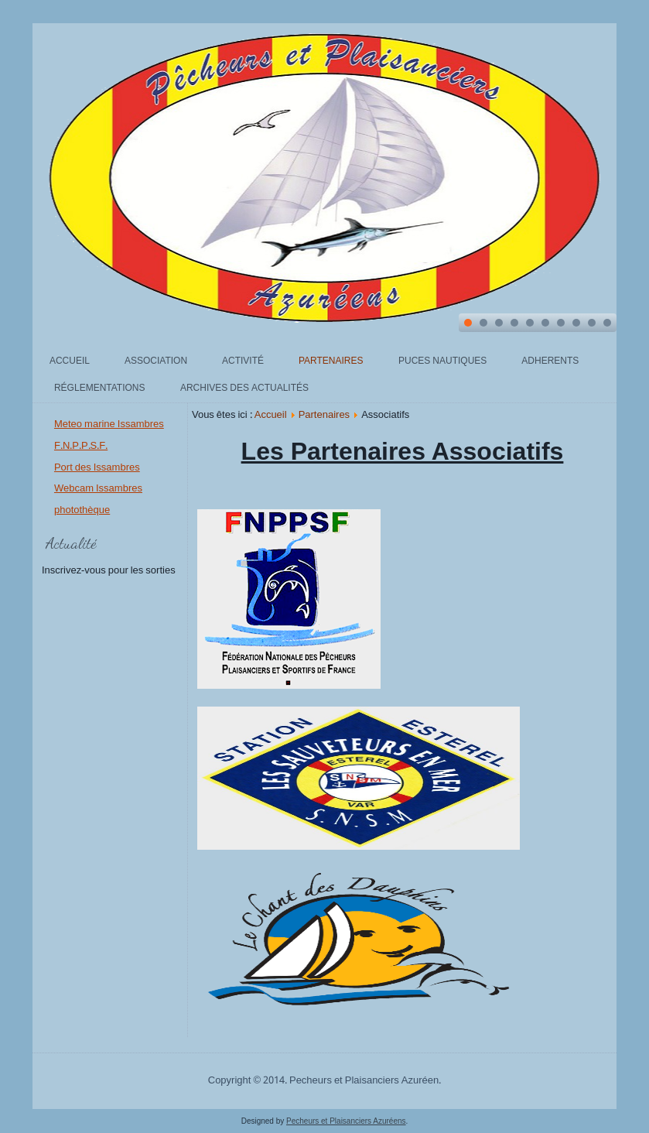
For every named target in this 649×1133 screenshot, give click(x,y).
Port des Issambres (97, 468)
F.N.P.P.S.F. (81, 446)
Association (156, 361)
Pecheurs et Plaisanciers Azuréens (346, 1121)
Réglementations (99, 388)
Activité (243, 361)
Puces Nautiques (442, 361)
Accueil (70, 361)
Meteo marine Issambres (109, 424)
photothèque (82, 510)
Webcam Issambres (98, 489)
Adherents (550, 361)
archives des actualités (244, 388)
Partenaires (331, 361)
